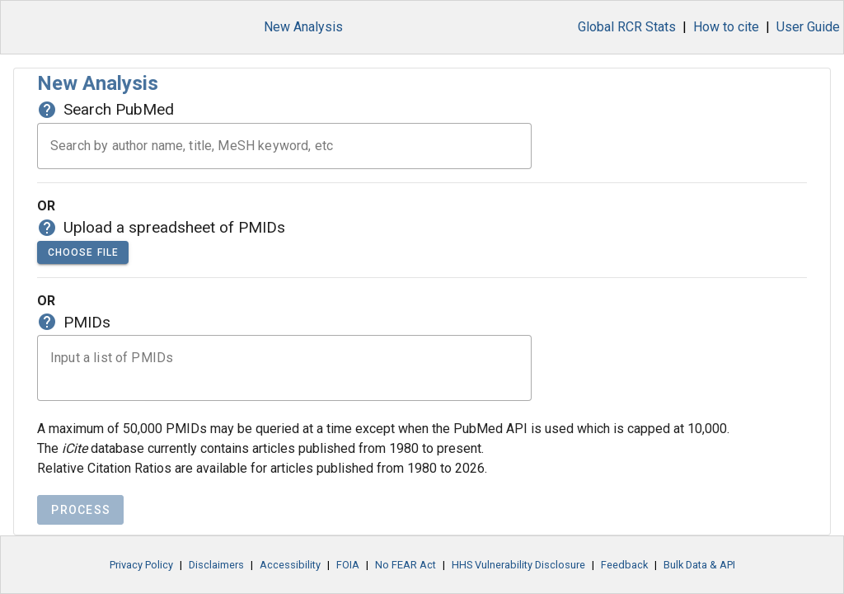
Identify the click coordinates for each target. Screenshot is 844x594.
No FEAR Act (405, 577)
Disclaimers (216, 577)
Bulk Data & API (699, 577)
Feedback (624, 577)
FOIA (347, 577)
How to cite (726, 27)
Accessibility (290, 577)
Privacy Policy (141, 577)
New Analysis (303, 27)
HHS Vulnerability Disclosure (518, 577)
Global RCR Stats (627, 27)
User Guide (808, 27)
